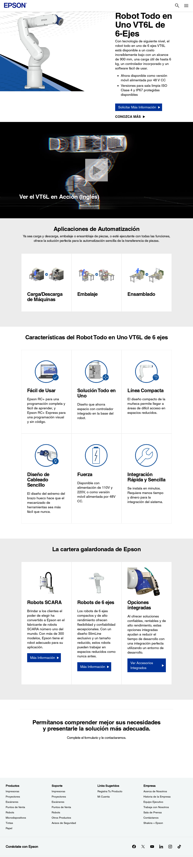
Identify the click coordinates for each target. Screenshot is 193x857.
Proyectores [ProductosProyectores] (13, 796)
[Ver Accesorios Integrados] (146, 665)
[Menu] (186, 6)
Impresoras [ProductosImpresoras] (12, 791)
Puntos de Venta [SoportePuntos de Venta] (61, 807)
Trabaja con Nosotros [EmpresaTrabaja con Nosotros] (156, 807)
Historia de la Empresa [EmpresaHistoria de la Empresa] (157, 796)
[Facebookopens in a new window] (134, 846)
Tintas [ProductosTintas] (9, 822)
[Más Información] (44, 657)
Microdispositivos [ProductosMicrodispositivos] (16, 817)
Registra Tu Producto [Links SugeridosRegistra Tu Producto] (109, 791)
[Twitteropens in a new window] (143, 846)
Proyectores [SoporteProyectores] (59, 796)
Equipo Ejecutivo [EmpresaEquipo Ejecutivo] (153, 801)
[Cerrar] (96, 170)
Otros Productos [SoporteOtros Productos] (61, 817)
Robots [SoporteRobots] (56, 812)
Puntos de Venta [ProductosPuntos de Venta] (15, 807)
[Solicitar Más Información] (138, 107)
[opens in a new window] (179, 846)
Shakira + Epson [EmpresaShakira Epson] (153, 822)
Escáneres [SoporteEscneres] (58, 801)
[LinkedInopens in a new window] (161, 846)
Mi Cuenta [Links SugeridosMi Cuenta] (103, 796)
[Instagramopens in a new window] (170, 846)
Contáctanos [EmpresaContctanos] (151, 817)
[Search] (177, 6)
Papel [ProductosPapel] (9, 828)
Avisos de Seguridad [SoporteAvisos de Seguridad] (64, 822)
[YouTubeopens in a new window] (152, 846)
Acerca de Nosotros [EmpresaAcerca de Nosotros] (155, 791)
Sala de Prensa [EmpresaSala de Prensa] (152, 812)
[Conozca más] (131, 116)
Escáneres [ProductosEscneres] (12, 801)
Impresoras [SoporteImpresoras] (58, 791)
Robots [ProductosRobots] (10, 812)
